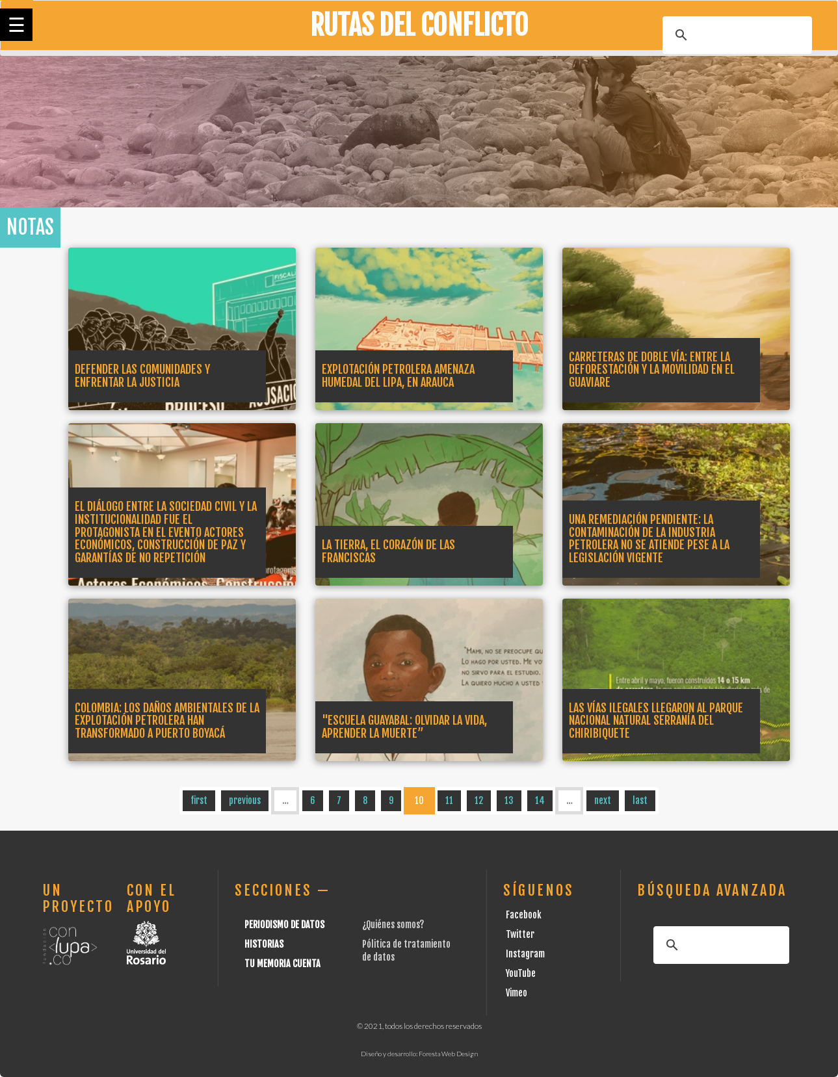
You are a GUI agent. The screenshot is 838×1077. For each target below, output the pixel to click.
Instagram (525, 953)
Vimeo (516, 992)
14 (540, 800)
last (640, 800)
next (602, 800)
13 (509, 800)
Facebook (524, 914)
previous (245, 800)
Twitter (520, 934)
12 (479, 800)
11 (449, 800)
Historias (263, 944)
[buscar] (735, 35)
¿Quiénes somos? (393, 924)
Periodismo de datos (284, 924)
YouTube (521, 973)
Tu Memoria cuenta (282, 963)
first (198, 800)
